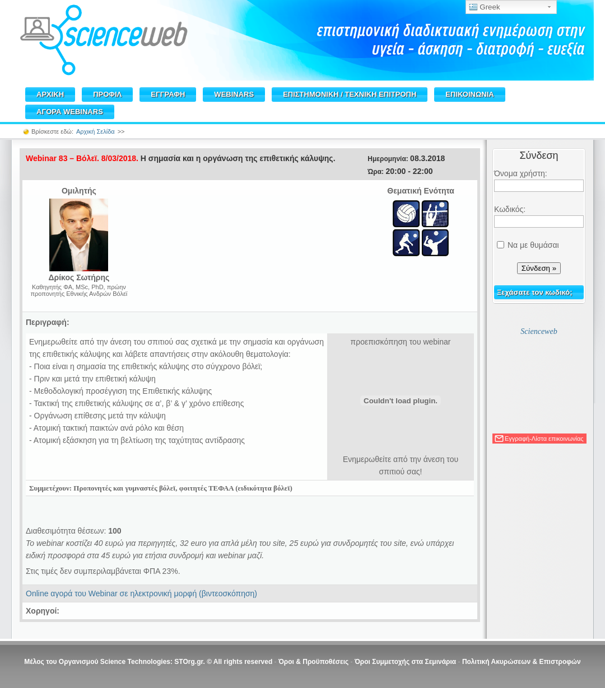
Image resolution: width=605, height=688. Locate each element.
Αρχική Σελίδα (95, 131)
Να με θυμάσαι (533, 245)
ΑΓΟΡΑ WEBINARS (69, 111)
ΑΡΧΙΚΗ (50, 94)
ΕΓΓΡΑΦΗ (168, 94)
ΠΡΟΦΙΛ (107, 94)
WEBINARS (234, 94)
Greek (484, 7)
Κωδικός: (509, 209)
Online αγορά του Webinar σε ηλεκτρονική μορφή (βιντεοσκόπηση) (141, 593)
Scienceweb (538, 331)
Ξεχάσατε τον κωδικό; (535, 292)
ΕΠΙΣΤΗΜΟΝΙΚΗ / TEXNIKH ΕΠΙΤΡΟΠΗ (349, 94)
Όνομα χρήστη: (520, 173)
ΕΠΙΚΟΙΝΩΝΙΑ (469, 94)
